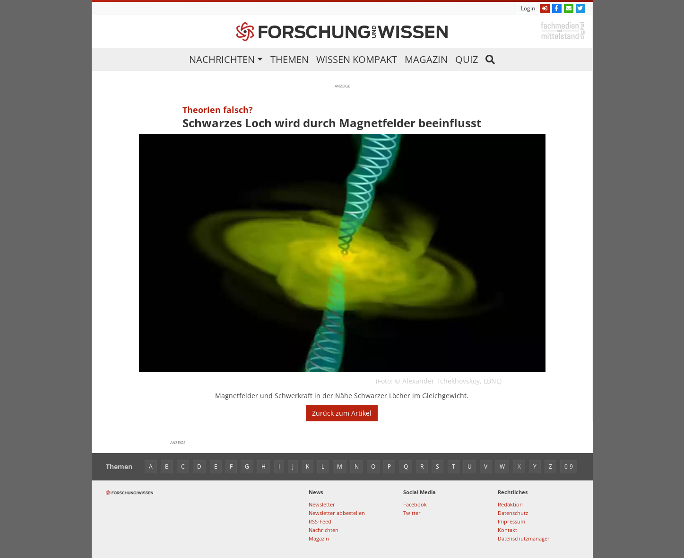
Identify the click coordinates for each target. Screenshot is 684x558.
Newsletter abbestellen (337, 512)
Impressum (511, 521)
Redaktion (510, 504)
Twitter (412, 512)
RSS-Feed (320, 521)
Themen (289, 59)
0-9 (568, 466)
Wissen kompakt (356, 59)
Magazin (426, 59)
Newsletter (322, 504)
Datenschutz (513, 512)
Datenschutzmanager (524, 538)
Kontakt (507, 529)
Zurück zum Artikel (342, 413)
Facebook (415, 504)
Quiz (466, 59)
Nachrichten (222, 59)
